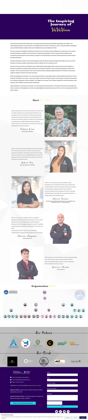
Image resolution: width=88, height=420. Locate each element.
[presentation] (54, 403)
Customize (68, 417)
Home (5, 11)
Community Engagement (47, 11)
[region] (44, 416)
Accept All (83, 417)
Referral (62, 11)
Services (20, 11)
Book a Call (81, 11)
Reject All (75, 417)
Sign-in (74, 11)
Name (48, 372)
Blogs (57, 11)
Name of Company (52, 388)
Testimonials (27, 11)
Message (49, 393)
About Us (12, 11)
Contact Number (51, 383)
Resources (35, 11)
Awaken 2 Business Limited (35, 386)
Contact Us (68, 11)
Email (48, 377)
